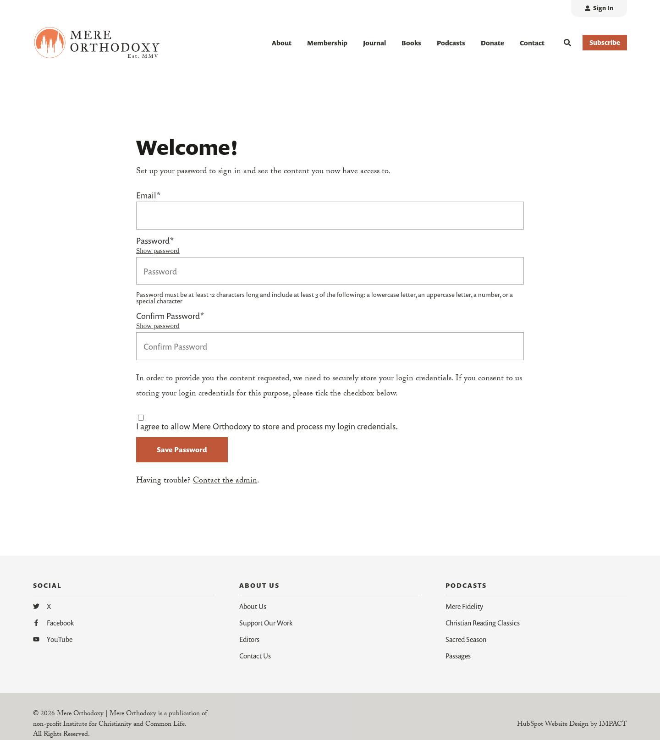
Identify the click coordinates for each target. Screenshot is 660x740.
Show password (158, 250)
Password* (155, 240)
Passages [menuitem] (458, 655)
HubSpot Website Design (552, 724)
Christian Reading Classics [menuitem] (483, 622)
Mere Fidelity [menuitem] (464, 605)
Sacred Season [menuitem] (466, 638)
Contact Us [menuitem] (255, 655)
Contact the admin (225, 481)
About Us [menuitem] (252, 605)
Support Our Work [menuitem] (265, 622)
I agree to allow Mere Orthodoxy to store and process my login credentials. (267, 426)
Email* (148, 195)
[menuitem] (599, 8)
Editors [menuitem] (249, 638)
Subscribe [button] (604, 42)
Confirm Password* (170, 316)
